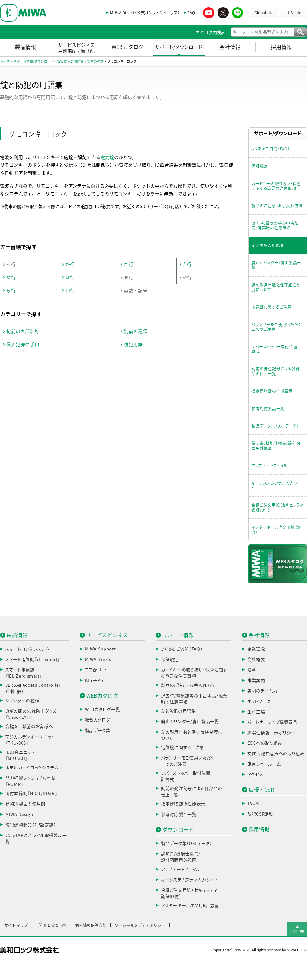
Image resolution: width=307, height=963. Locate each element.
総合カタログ (97, 720)
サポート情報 (178, 635)
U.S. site (293, 13)
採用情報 (281, 47)
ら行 (11, 290)
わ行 (70, 290)
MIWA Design (19, 814)
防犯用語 (133, 344)
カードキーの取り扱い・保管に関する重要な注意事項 (276, 186)
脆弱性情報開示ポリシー (271, 733)
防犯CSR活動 (260, 814)
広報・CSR (261, 789)
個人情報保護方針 (90, 925)
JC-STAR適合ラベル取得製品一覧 (36, 838)
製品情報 (25, 47)
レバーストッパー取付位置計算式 (276, 349)
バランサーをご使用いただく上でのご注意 (276, 327)
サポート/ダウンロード (178, 47)
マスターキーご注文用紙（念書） (276, 529)
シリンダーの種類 (22, 701)
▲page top (297, 928)
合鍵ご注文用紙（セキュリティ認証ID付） (277, 507)
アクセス (255, 774)
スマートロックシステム (27, 649)
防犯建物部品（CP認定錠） (30, 825)
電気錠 (107, 157)
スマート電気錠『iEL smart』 (32, 659)
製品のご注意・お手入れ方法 (277, 206)
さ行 (128, 264)
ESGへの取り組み (264, 743)
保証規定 (259, 166)
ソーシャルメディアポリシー (140, 925)
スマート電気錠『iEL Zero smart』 (23, 673)
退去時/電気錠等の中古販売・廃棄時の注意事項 (275, 225)
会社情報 (229, 47)
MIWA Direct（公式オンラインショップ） (145, 13)
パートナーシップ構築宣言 (272, 722)
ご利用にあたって (51, 925)
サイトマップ (16, 925)
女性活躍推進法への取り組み (275, 754)
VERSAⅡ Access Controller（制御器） (33, 688)
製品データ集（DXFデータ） (275, 426)
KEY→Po (94, 680)
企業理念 (256, 649)
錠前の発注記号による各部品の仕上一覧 (275, 371)
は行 (70, 277)
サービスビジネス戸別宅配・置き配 (76, 48)
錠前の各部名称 (23, 331)
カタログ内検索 (210, 32)
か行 (70, 264)
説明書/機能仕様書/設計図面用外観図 (275, 445)
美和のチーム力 (262, 691)
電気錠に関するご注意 (271, 307)
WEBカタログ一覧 (102, 709)
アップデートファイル (269, 465)
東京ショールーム (264, 764)
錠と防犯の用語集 (267, 245)
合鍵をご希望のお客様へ (29, 726)
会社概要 (256, 659)
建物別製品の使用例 (25, 804)
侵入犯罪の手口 (23, 344)
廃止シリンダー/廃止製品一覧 (276, 265)
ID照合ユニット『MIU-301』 (19, 755)
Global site (264, 13)
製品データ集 (98, 730)
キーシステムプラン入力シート (276, 485)
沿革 (251, 670)
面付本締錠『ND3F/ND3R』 (31, 793)
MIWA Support (100, 649)
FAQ (191, 13)
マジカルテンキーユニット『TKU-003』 (30, 740)
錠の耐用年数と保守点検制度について (275, 287)
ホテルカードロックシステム (31, 768)
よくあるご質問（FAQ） (270, 149)
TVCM (253, 804)
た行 (187, 264)
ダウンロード (178, 829)
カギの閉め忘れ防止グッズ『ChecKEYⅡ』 (31, 714)
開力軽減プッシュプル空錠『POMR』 (30, 781)
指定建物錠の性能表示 (272, 391)
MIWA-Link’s (98, 659)
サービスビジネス (107, 635)
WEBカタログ (128, 47)
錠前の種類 (136, 331)
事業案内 (256, 680)
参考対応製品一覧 (267, 409)
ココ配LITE (96, 670)
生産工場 (256, 712)
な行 (11, 277)
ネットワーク (259, 701)
